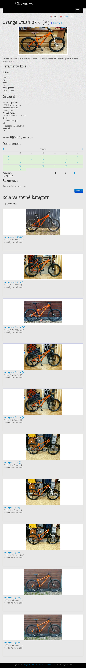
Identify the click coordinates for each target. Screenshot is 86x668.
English (64, 17)
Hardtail (57, 23)
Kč (72, 16)
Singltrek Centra (29, 665)
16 (20, 163)
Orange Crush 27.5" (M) (14, 327)
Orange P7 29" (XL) (12, 598)
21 (77, 163)
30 (20, 169)
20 (66, 163)
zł (81, 16)
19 (54, 163)
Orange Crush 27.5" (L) (14, 282)
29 (8, 169)
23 (20, 166)
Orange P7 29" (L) (12, 508)
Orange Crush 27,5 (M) (14, 237)
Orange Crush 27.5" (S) (14, 372)
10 (31, 159)
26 (54, 166)
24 (31, 166)
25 (43, 166)
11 (43, 159)
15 (8, 163)
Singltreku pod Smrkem (44, 665)
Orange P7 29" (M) (12, 553)
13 (66, 159)
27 (66, 166)
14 (77, 159)
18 (43, 163)
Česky (53, 17)
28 (77, 166)
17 (31, 163)
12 (54, 159)
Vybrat (79, 191)
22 (8, 166)
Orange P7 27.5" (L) (12, 463)
